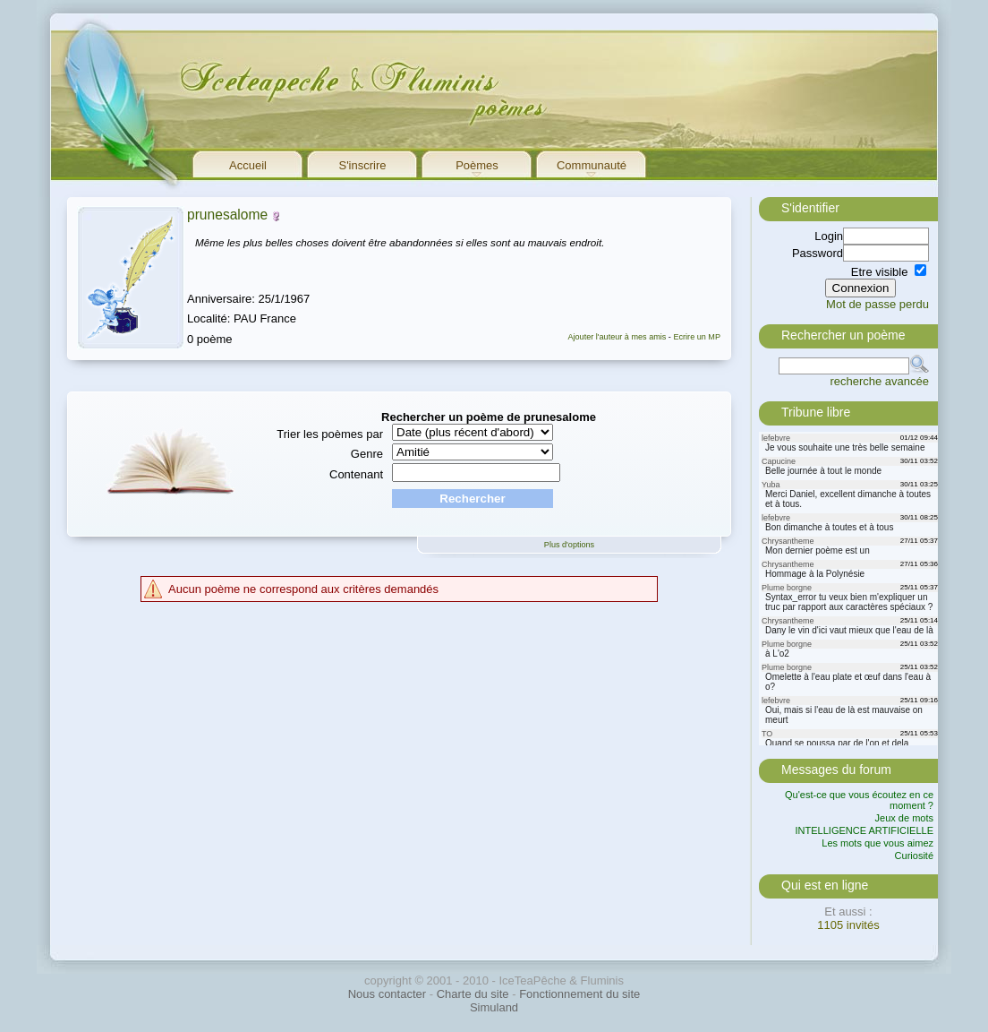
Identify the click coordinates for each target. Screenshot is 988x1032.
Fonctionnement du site (579, 994)
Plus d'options (569, 544)
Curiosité (914, 855)
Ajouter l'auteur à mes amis (616, 336)
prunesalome (227, 214)
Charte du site (473, 994)
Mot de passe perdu (877, 304)
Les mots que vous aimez (877, 843)
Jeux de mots (904, 818)
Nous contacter (387, 994)
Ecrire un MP (696, 336)
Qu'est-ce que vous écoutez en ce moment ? (859, 800)
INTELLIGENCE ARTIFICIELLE (864, 830)
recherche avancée (879, 381)
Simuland (494, 1007)
